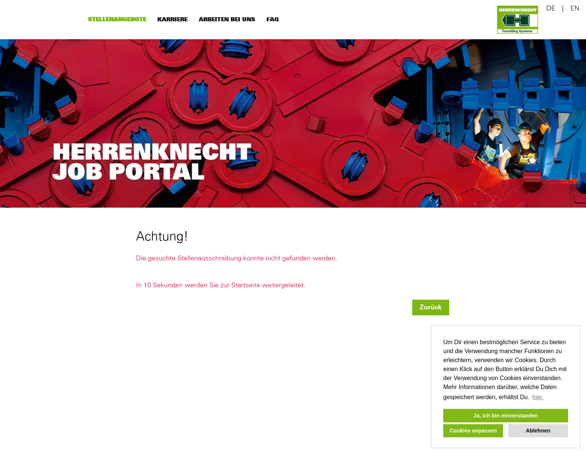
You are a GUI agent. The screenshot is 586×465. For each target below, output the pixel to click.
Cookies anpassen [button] (473, 431)
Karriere (172, 19)
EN (574, 8)
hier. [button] (537, 397)
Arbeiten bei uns (227, 19)
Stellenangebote (117, 19)
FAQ (272, 19)
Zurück (431, 307)
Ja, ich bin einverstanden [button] (506, 416)
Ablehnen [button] (538, 431)
